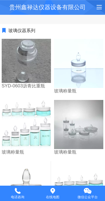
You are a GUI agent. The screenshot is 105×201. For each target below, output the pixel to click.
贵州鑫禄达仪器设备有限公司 (47, 7)
